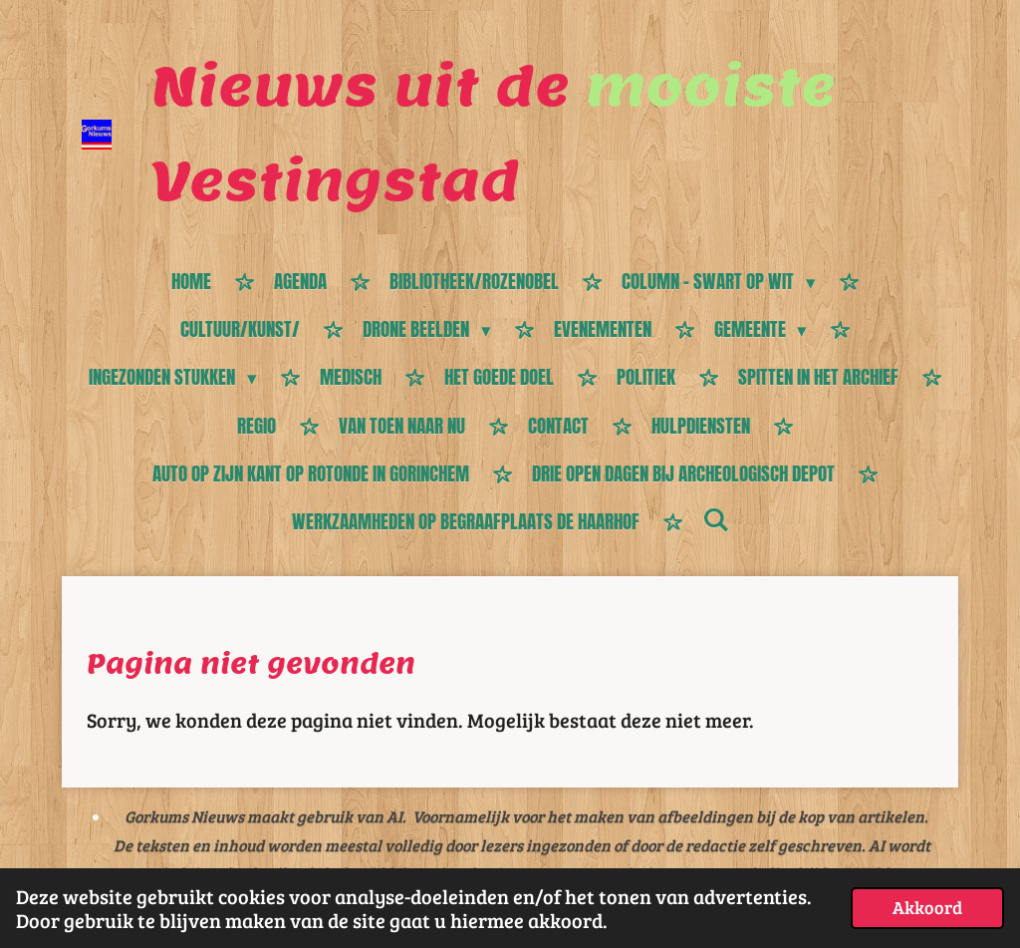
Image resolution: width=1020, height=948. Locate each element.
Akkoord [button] (927, 907)
